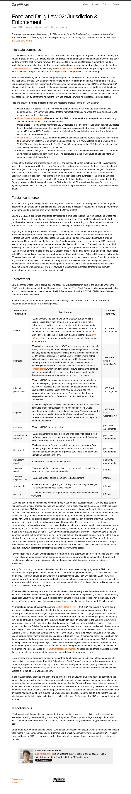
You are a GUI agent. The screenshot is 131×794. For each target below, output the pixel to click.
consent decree (38, 369)
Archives (95, 4)
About (85, 4)
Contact (106, 4)
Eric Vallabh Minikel (44, 754)
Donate (116, 4)
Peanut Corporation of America (60, 649)
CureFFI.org (20, 4)
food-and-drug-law (59, 27)
